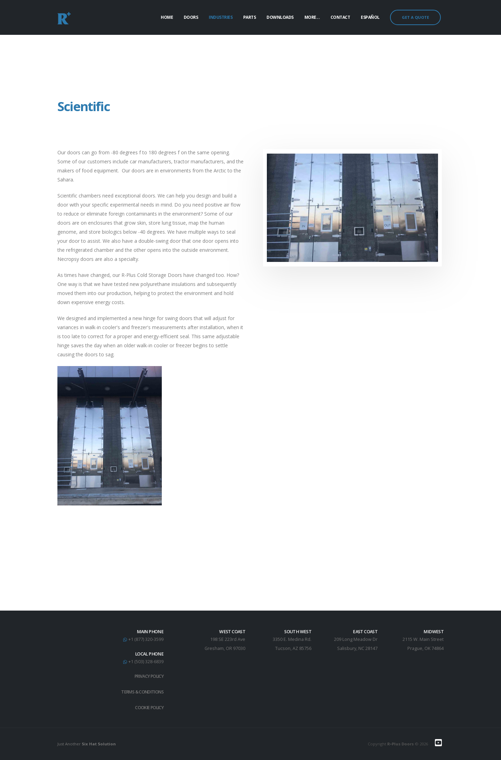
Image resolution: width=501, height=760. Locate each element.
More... (312, 17)
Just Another (86, 743)
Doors (191, 17)
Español (370, 17)
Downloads (280, 17)
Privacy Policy (148, 676)
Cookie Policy (148, 708)
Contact (340, 17)
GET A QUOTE (415, 17)
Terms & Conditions (141, 692)
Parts (249, 17)
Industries (220, 17)
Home (167, 17)
